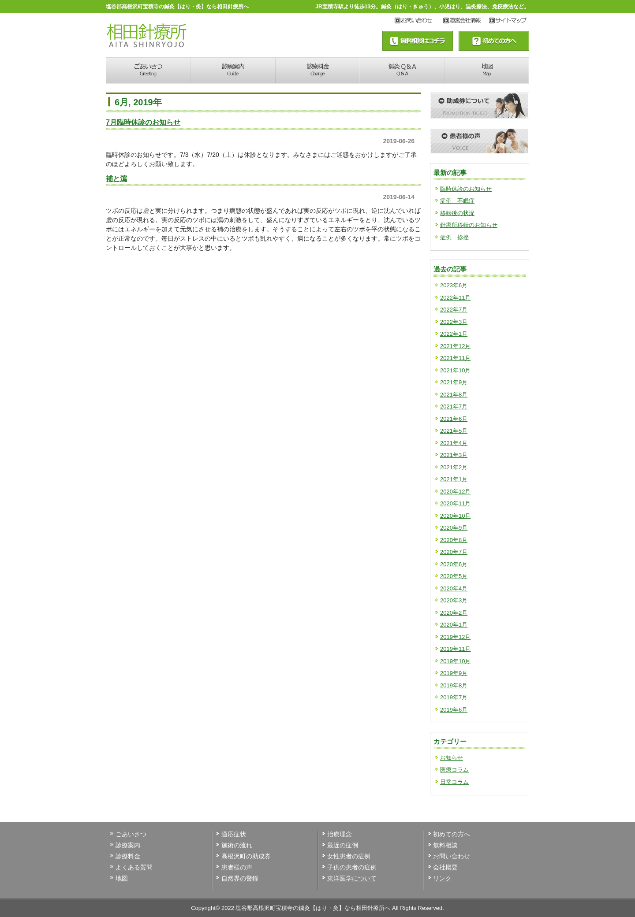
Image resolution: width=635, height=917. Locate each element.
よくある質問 (134, 867)
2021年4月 (453, 443)
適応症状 (233, 834)
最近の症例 (342, 845)
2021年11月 (455, 358)
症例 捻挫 (454, 237)
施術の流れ (236, 845)
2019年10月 (455, 661)
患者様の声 (236, 867)
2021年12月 (455, 346)
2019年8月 (453, 685)
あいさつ (148, 70)
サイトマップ (466, 21)
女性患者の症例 (348, 856)
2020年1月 (453, 624)
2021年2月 (453, 467)
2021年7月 (453, 406)
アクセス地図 (509, 21)
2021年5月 (453, 430)
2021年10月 (455, 370)
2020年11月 (455, 503)
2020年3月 (453, 600)
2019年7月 (453, 697)
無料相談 (445, 845)
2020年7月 (453, 552)
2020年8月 (453, 540)
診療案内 (232, 70)
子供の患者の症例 (352, 867)
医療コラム (454, 769)
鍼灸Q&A (402, 70)
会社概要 (445, 867)
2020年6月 (453, 564)
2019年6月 (453, 709)
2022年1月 (453, 333)
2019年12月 (455, 637)
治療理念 (339, 834)
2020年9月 (453, 527)
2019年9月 (453, 673)
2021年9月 (453, 382)
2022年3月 (453, 322)
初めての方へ (451, 834)
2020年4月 (453, 588)
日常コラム (454, 782)
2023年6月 (453, 285)
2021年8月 (453, 394)
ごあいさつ (131, 834)
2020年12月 (455, 491)
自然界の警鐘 (239, 878)
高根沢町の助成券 (246, 856)
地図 (486, 70)
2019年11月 (455, 649)
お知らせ (451, 757)
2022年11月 (455, 297)
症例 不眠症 (457, 200)
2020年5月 (453, 576)
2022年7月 (453, 309)
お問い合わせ (419, 21)
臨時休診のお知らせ (466, 189)
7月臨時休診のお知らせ (143, 122)
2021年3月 (453, 455)
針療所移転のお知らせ (468, 225)
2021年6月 (453, 419)
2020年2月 (453, 612)
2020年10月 (455, 515)
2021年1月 (453, 479)
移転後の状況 (457, 213)
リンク (442, 878)
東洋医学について (352, 878)
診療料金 (317, 70)
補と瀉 (116, 178)
